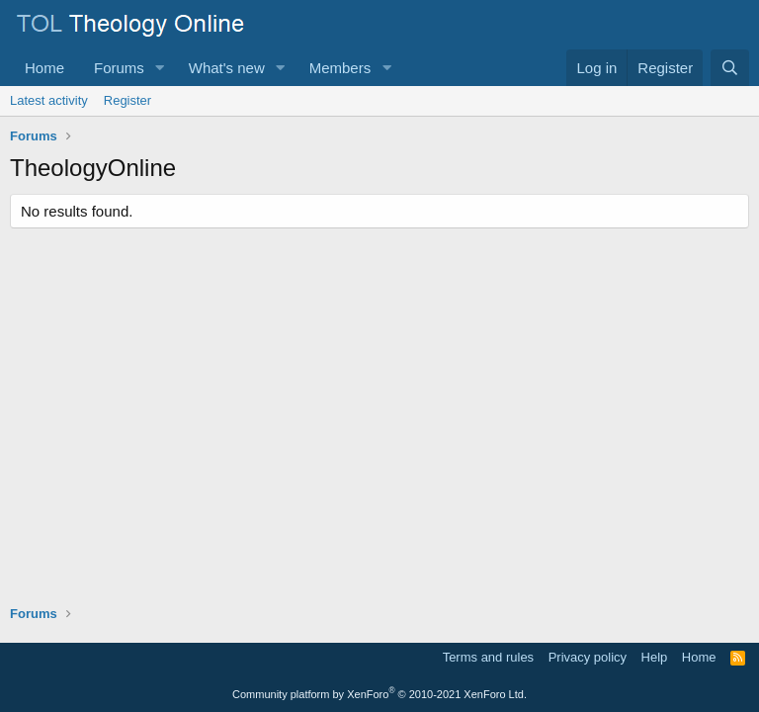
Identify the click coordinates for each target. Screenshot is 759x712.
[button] (160, 67)
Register (127, 100)
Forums (119, 67)
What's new (227, 67)
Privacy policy (587, 657)
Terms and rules (488, 657)
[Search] (730, 67)
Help (654, 657)
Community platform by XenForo (379, 694)
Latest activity (49, 100)
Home (44, 67)
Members (340, 67)
